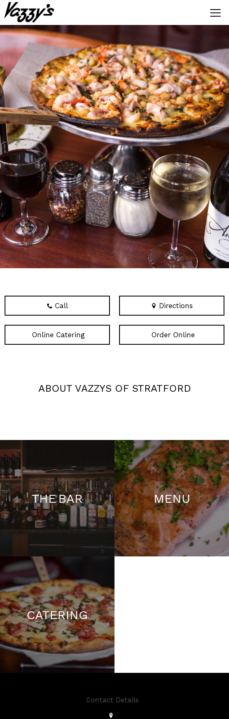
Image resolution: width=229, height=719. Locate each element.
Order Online (172, 335)
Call (57, 305)
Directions (172, 305)
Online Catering (57, 335)
